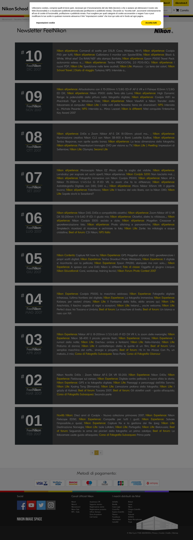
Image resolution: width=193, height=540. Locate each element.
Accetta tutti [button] (151, 23)
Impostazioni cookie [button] (45, 23)
